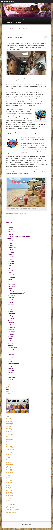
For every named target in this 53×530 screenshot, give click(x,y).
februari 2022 (9, 446)
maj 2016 (8, 485)
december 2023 (9, 439)
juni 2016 (8, 484)
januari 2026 (9, 421)
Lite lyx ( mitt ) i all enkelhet (12, 509)
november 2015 (9, 495)
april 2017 (8, 477)
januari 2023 (9, 443)
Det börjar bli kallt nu (14, 37)
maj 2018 (8, 466)
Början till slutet (10, 507)
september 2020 (10, 449)
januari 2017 (9, 482)
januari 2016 (9, 492)
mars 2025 (8, 428)
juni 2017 (8, 474)
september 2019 (10, 456)
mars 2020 (8, 451)
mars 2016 (8, 488)
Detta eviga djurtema (11, 512)
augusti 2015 (9, 498)
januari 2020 (9, 454)
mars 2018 (8, 467)
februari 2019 (9, 461)
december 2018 (9, 464)
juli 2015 (8, 500)
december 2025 (9, 423)
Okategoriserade (14, 213)
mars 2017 (8, 479)
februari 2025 (9, 429)
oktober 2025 (9, 424)
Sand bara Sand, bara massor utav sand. (15, 511)
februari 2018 (9, 469)
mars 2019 (8, 459)
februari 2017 (9, 480)
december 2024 (9, 433)
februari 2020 (9, 452)
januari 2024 (9, 438)
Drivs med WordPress (26, 524)
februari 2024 (9, 436)
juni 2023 (8, 441)
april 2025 (8, 426)
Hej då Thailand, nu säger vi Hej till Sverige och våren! (19, 506)
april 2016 (8, 487)
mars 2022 (8, 444)
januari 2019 (9, 462)
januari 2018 (9, 470)
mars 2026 (8, 418)
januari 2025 (9, 431)
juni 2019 (8, 457)
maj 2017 (8, 475)
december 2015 (9, 493)
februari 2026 (9, 420)
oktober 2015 (9, 497)
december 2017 (9, 472)
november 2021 (9, 447)
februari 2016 (9, 490)
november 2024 (9, 434)
